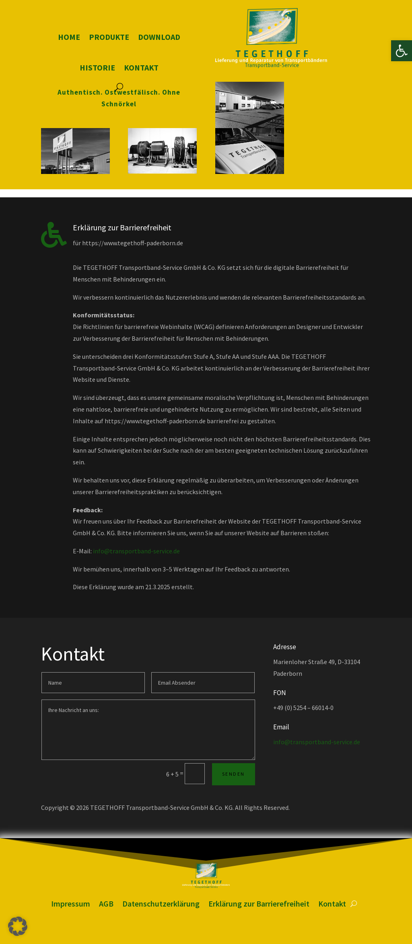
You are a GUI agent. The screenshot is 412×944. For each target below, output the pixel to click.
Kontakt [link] (141, 67)
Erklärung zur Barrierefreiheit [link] (258, 903)
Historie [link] (97, 67)
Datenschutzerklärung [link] (161, 903)
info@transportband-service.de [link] (136, 551)
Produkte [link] (109, 37)
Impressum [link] (70, 903)
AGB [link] (106, 903)
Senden (233, 774)
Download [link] (159, 37)
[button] (17, 926)
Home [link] (69, 37)
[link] (401, 50)
